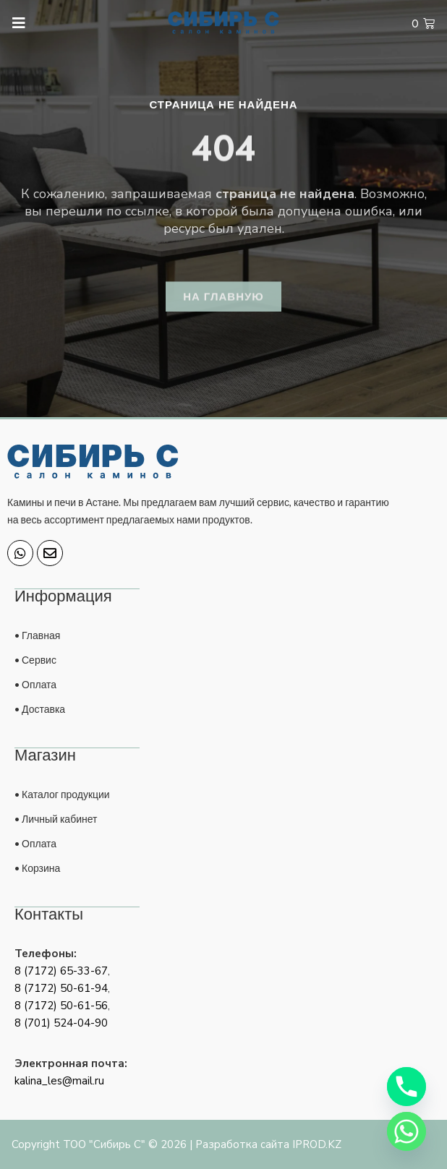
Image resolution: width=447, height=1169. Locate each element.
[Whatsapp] (406, 1131)
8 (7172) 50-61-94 (61, 988)
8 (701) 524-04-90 (61, 1023)
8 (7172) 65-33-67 (61, 971)
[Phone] (406, 1086)
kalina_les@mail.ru (59, 1081)
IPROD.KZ (316, 1144)
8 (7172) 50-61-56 (61, 1005)
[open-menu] (12, 23)
